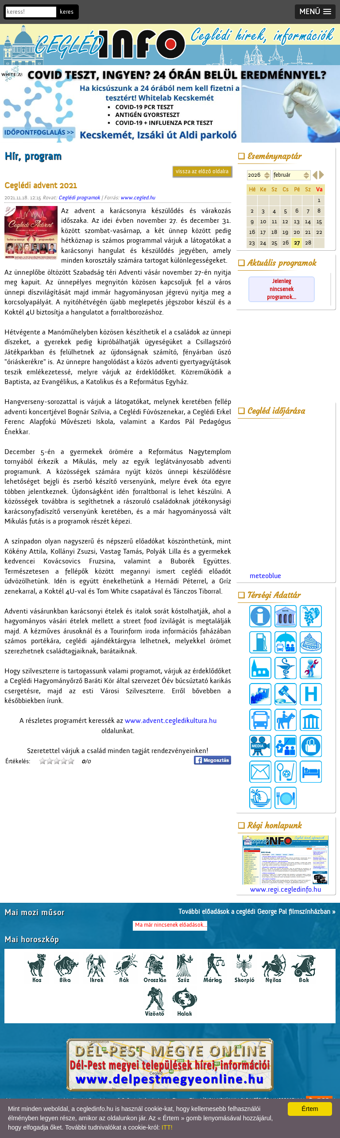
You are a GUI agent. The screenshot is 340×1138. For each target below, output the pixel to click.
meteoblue (265, 576)
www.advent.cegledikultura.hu (170, 721)
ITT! (167, 1127)
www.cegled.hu (137, 197)
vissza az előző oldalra (202, 171)
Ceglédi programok (79, 197)
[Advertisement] (286, 357)
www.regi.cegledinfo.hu (285, 864)
